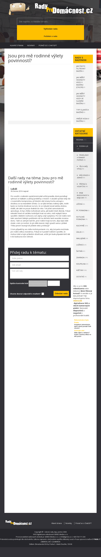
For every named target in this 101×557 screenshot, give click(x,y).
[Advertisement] (39, 91)
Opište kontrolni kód (35, 283)
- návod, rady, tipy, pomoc (53, 532)
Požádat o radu (50, 36)
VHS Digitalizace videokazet (43, 534)
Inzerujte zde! (79, 330)
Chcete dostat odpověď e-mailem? (26, 294)
